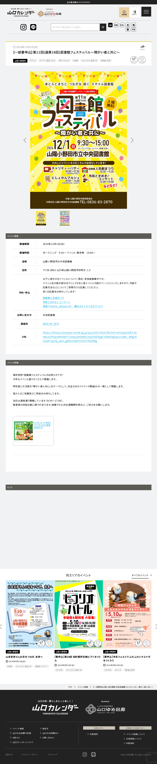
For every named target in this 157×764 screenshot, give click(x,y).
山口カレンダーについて (23, 742)
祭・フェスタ (64, 60)
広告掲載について (134, 738)
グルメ (33, 60)
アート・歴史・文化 (48, 60)
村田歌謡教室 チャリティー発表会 (24, 656)
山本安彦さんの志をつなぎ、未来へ (73, 656)
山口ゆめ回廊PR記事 (22, 733)
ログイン (134, 14)
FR (133, 29)
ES (122, 25)
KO (128, 25)
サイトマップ (52, 754)
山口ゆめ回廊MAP (50, 733)
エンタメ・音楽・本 (90, 60)
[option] (78, 140)
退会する (9, 754)
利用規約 (94, 734)
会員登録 (124, 14)
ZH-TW (128, 30)
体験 (76, 60)
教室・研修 (106, 60)
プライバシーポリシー (30, 754)
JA (110, 25)
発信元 (45, 728)
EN (116, 25)
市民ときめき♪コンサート (56, 302)
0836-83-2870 (51, 323)
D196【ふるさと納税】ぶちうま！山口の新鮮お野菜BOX (42, 425)
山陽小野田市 (20, 61)
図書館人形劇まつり (53, 298)
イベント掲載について (135, 734)
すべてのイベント (140, 575)
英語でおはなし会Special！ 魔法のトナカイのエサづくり (73, 306)
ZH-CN (134, 25)
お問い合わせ (48, 737)
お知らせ (16, 737)
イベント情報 (18, 728)
